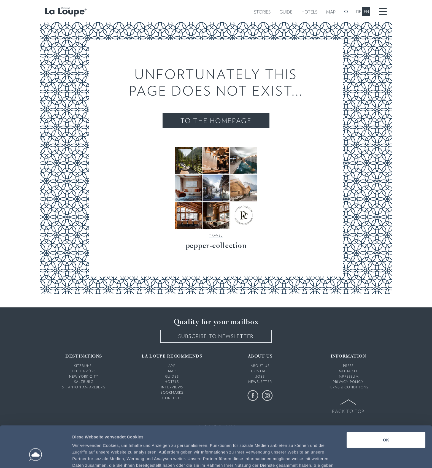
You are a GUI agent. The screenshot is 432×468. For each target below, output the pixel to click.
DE (358, 11)
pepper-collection (216, 246)
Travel (216, 235)
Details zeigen (293, 457)
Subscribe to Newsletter (216, 336)
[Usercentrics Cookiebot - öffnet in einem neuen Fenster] (36, 457)
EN (366, 11)
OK (386, 407)
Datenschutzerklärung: (296, 439)
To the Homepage (216, 121)
